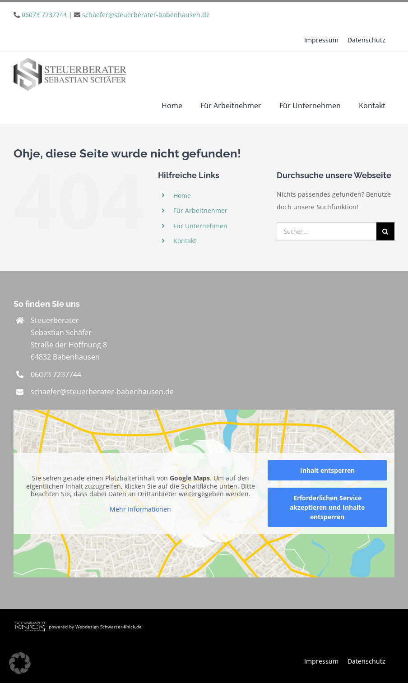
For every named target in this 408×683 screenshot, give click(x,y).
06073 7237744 (44, 14)
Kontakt (184, 240)
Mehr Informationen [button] (140, 509)
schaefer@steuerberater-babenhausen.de (146, 14)
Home (182, 195)
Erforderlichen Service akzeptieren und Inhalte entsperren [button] (327, 507)
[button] (20, 663)
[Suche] (385, 231)
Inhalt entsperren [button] (327, 470)
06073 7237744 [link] (56, 374)
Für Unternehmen (200, 226)
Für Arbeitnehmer (200, 210)
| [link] (116, 14)
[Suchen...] (326, 231)
